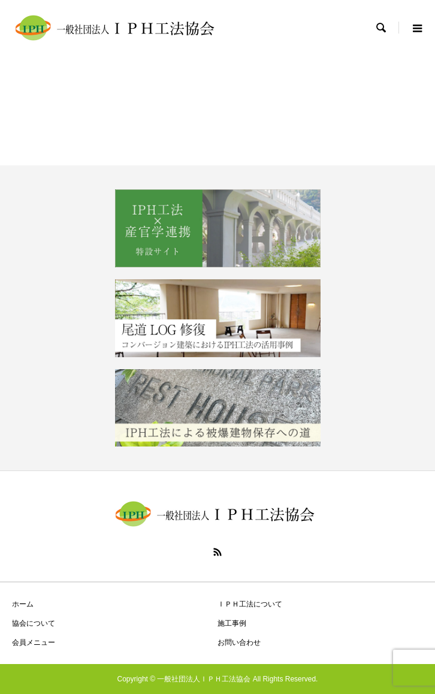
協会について (33, 623)
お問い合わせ (239, 642)
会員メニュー (33, 642)
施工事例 (232, 623)
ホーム (23, 604)
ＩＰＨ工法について (250, 604)
